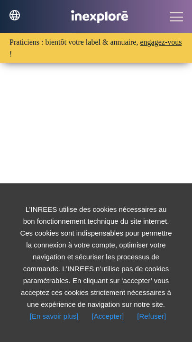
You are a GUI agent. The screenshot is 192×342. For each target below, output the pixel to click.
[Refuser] (151, 316)
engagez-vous (161, 42)
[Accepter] (108, 316)
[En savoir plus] (54, 316)
